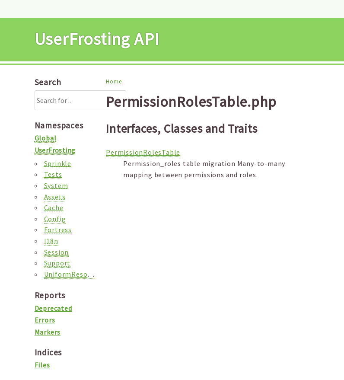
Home (113, 81)
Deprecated (53, 308)
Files (42, 365)
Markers (48, 332)
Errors (45, 320)
